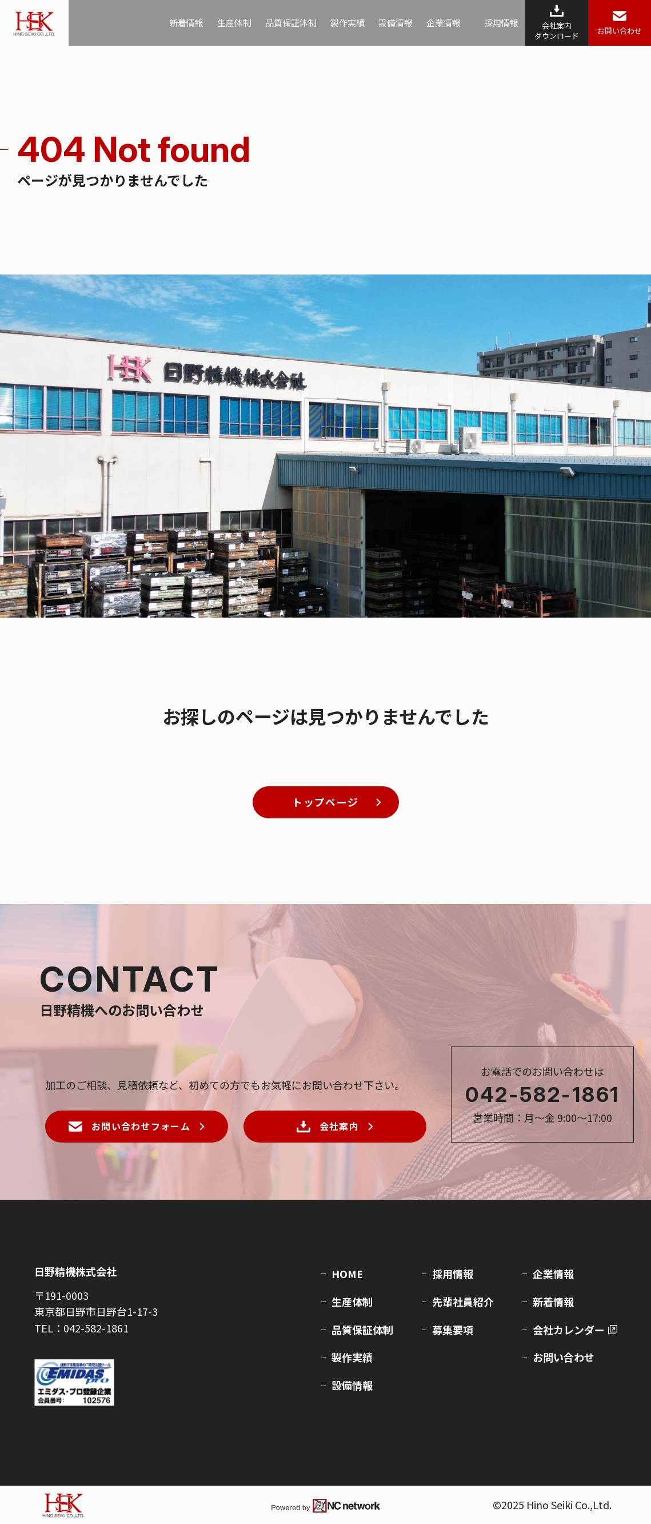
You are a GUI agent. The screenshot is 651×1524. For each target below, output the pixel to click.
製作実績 (347, 23)
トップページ (325, 801)
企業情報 (443, 23)
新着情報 (186, 23)
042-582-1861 (542, 1094)
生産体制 (234, 23)
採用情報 (501, 23)
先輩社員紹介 (463, 1301)
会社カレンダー (569, 1329)
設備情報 (395, 23)
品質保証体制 (291, 23)
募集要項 (452, 1329)
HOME (347, 1273)
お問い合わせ (563, 1357)
